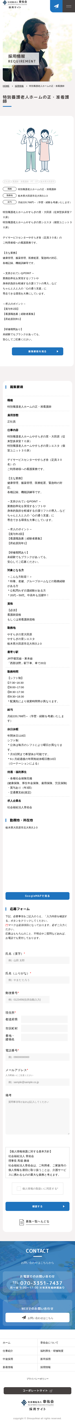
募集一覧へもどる (37, 1221)
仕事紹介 (8, 1350)
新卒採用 (45, 1359)
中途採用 (8, 1359)
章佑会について (49, 1342)
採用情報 (19, 86)
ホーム (6, 1342)
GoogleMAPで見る (37, 896)
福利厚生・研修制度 (51, 1350)
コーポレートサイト (37, 1390)
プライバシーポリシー (38, 1379)
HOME (6, 86)
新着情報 (8, 1367)
